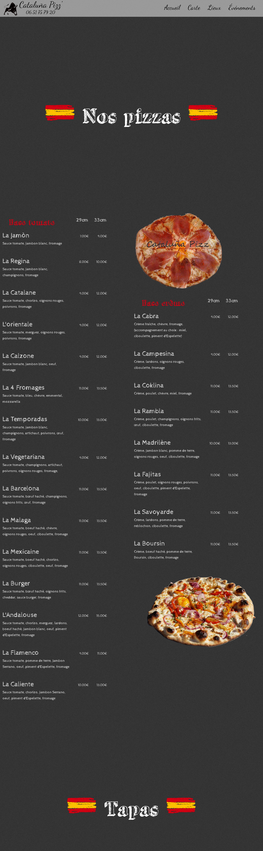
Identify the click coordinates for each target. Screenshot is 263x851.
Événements (242, 7)
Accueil (172, 7)
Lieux (214, 7)
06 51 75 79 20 (40, 12)
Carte (194, 7)
